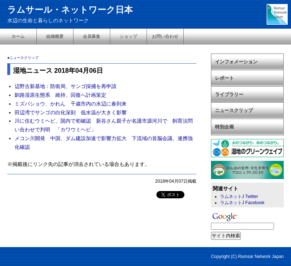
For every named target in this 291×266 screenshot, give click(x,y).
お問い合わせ (165, 36)
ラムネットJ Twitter (239, 196)
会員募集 (91, 36)
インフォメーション (236, 61)
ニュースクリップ (24, 58)
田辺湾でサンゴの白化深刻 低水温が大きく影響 (71, 112)
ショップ (128, 36)
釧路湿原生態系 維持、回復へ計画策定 (60, 95)
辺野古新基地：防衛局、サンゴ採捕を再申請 (65, 86)
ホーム (18, 36)
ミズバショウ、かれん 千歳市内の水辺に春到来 (71, 104)
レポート (224, 78)
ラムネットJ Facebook (242, 202)
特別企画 (224, 127)
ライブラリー (229, 94)
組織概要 (55, 36)
